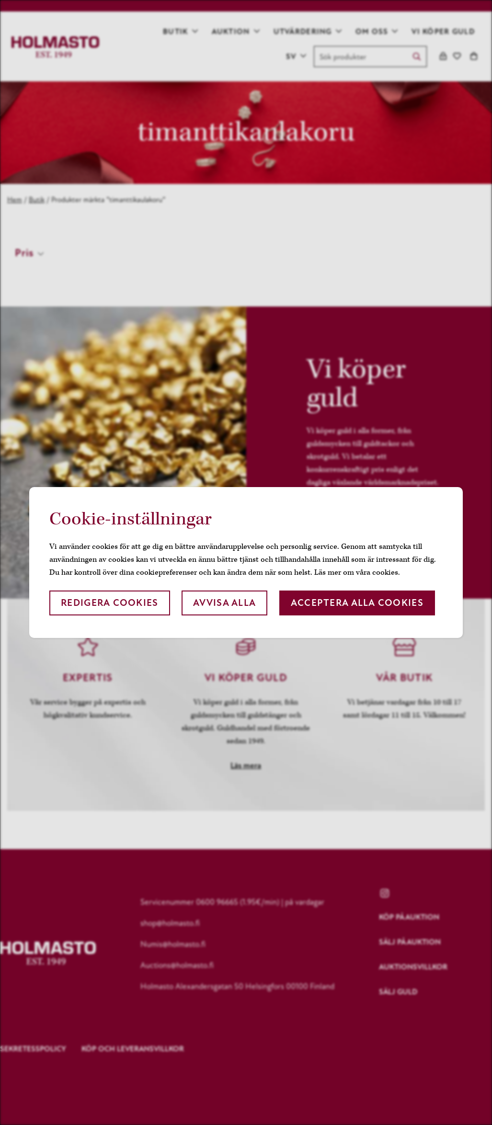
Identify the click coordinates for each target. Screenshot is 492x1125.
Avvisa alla (224, 603)
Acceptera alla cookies (357, 603)
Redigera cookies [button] (109, 603)
